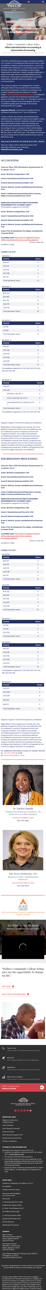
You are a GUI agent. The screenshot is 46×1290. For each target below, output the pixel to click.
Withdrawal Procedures (10, 1225)
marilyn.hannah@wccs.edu (14, 755)
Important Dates (8, 1132)
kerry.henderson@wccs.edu (23, 883)
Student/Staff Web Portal (11, 1219)
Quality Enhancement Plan (11, 1138)
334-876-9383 (9, 753)
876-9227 (10, 1241)
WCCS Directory (8, 1222)
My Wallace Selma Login (10, 1212)
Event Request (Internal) (11, 1128)
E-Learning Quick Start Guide (12, 1202)
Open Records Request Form (12, 1135)
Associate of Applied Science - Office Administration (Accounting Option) (21, 239)
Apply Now (6, 986)
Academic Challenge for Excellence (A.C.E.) (17, 1183)
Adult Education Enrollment (14, 994)
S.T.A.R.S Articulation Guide (11, 1215)
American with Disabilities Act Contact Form (11, 1195)
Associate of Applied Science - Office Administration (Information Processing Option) (21, 536)
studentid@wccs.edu (16, 1154)
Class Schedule (7, 1125)
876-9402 (10, 1250)
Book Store (6, 1199)
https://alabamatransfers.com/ (20, 94)
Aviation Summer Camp (11, 1190)
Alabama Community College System (10, 1121)
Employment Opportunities (12, 1205)
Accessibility (6, 1186)
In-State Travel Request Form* (13, 1208)
